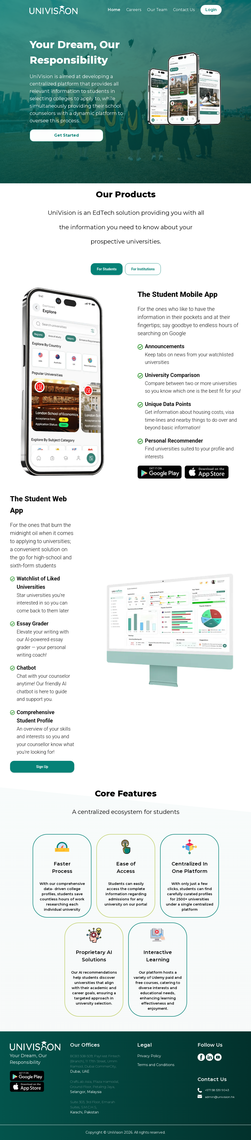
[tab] (117, 269)
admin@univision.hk (220, 1097)
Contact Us (184, 9)
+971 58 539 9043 (217, 1090)
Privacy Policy (149, 1056)
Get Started (76, 135)
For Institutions (153, 269)
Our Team (157, 9)
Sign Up (42, 767)
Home (114, 9)
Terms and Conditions (155, 1065)
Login (211, 9)
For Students (116, 269)
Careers (133, 9)
